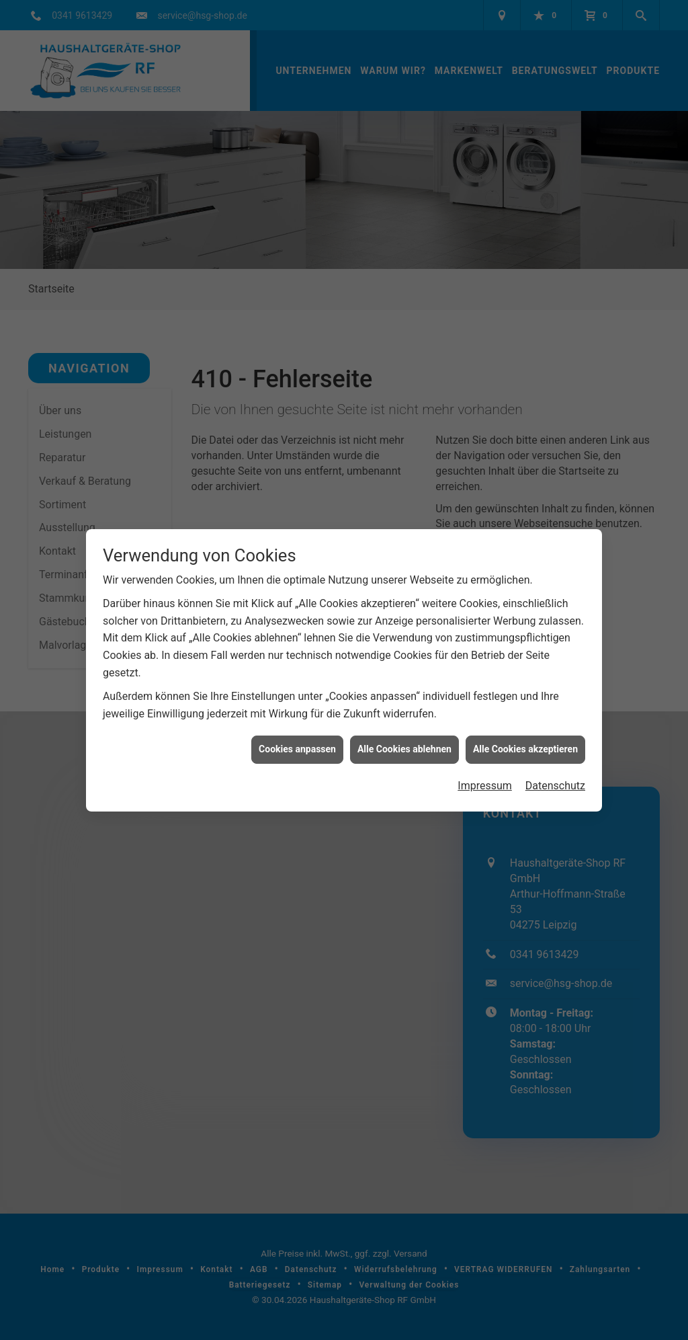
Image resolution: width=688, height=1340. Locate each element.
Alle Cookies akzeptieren (525, 725)
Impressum (485, 762)
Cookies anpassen (297, 725)
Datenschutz (555, 762)
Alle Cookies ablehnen (404, 725)
